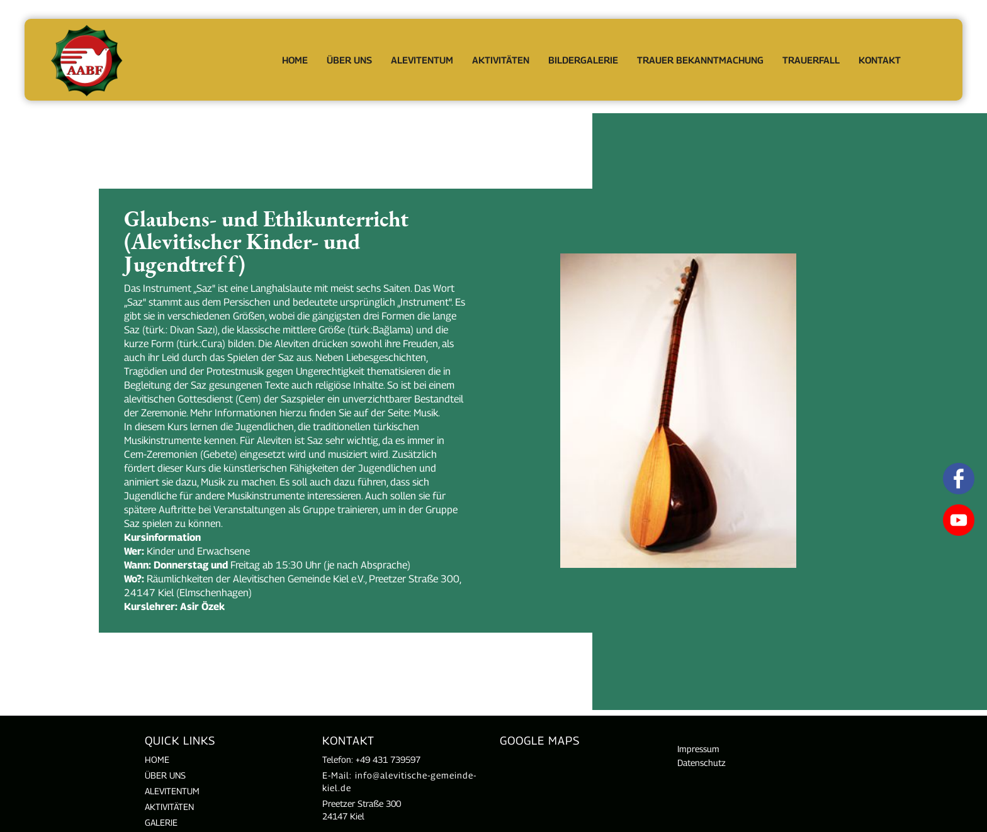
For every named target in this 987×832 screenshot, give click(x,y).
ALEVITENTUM (172, 790)
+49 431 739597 (388, 759)
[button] (349, 59)
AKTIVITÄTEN (169, 806)
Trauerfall (811, 59)
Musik (426, 413)
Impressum (698, 748)
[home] (87, 59)
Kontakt (880, 59)
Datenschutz (701, 762)
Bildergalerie (583, 59)
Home (295, 59)
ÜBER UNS (349, 59)
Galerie (161, 822)
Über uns (165, 775)
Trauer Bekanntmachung (700, 59)
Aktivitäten (500, 59)
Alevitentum (422, 59)
